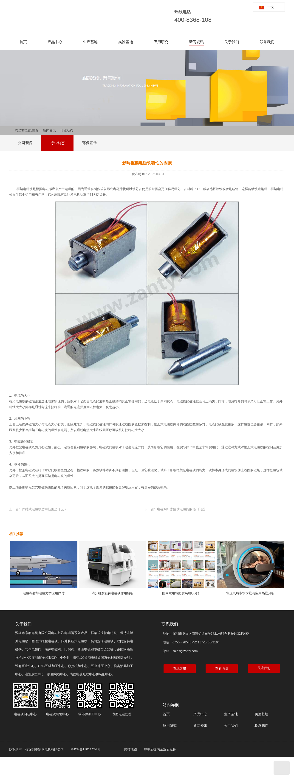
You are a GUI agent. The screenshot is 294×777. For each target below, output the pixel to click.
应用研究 (161, 42)
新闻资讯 (196, 42)
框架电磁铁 (25, 189)
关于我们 (231, 42)
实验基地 (125, 42)
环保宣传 (89, 143)
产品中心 (55, 42)
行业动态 (66, 130)
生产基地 (90, 42)
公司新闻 (25, 143)
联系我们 (267, 42)
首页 (23, 42)
